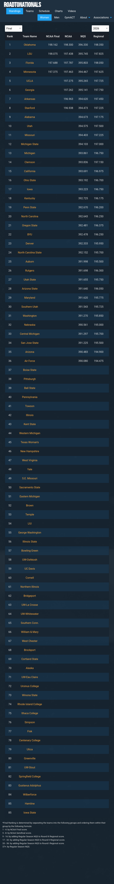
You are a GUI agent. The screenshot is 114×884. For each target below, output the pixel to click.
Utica (30, 749)
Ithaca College (29, 713)
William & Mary (29, 632)
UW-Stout (29, 767)
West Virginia (30, 460)
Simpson (30, 722)
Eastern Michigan (30, 496)
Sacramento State (29, 487)
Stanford (30, 108)
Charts (59, 11)
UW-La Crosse (30, 604)
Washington (30, 315)
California (29, 171)
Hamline (30, 803)
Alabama (30, 117)
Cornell (30, 577)
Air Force (30, 361)
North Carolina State (29, 252)
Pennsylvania (30, 397)
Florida (30, 62)
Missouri (30, 135)
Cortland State (29, 659)
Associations (101, 17)
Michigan (29, 153)
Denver (30, 243)
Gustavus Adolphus (30, 785)
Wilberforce (30, 794)
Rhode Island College (30, 704)
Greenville (30, 758)
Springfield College (30, 776)
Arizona (29, 351)
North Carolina (29, 216)
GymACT (70, 17)
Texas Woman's (30, 442)
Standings (14, 11)
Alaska (30, 668)
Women (44, 17)
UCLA (30, 80)
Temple (29, 514)
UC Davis (30, 568)
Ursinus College (30, 686)
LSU (29, 53)
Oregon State (29, 225)
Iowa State (30, 812)
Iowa (29, 189)
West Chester (30, 641)
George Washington (29, 532)
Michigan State (29, 144)
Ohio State (30, 180)
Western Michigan (29, 433)
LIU (30, 523)
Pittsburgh (30, 379)
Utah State (30, 279)
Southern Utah (29, 306)
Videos (72, 11)
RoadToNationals (22, 4)
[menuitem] (14, 11)
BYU (29, 234)
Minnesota (30, 71)
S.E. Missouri (29, 478)
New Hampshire (29, 451)
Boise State (29, 370)
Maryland (29, 297)
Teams (30, 11)
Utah (29, 126)
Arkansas (29, 99)
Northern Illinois (29, 586)
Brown (29, 505)
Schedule (44, 11)
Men (56, 17)
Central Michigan (29, 333)
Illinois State (30, 541)
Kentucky (29, 198)
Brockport (30, 650)
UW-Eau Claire (30, 677)
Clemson (30, 162)
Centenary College (29, 740)
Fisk (29, 731)
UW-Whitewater (30, 613)
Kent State (30, 424)
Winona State (30, 695)
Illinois (29, 415)
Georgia (29, 89)
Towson (29, 406)
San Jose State (29, 342)
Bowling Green (29, 550)
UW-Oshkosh (29, 559)
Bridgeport (30, 595)
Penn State (29, 207)
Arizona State (30, 288)
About (83, 17)
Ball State (29, 388)
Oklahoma (30, 44)
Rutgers (29, 270)
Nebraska (29, 324)
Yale (29, 469)
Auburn (30, 261)
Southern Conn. (30, 622)
